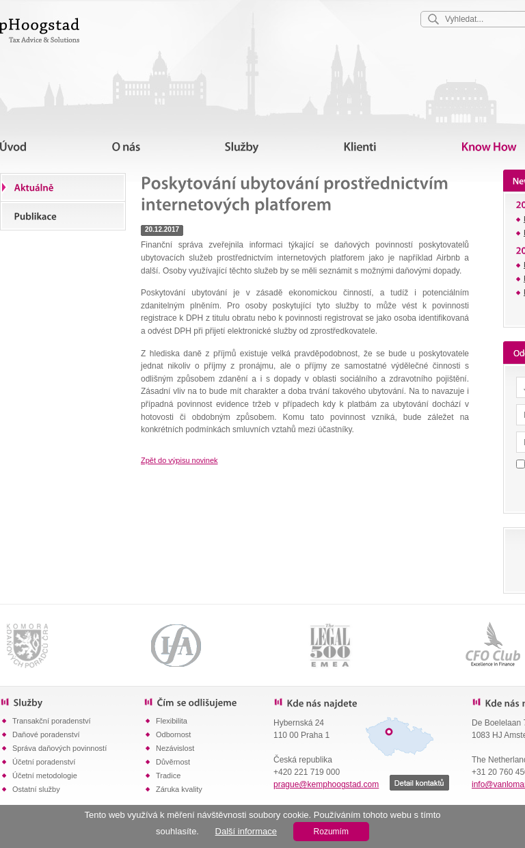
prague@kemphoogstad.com (326, 784)
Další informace (246, 831)
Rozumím (331, 831)
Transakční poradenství (51, 721)
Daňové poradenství (45, 734)
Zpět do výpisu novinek (179, 460)
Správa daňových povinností (59, 748)
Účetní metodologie (44, 775)
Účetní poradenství (43, 762)
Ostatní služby (36, 789)
